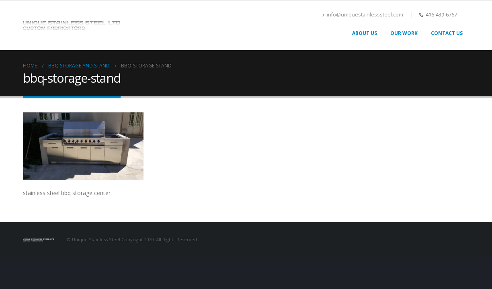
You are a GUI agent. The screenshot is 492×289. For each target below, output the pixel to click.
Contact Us (447, 33)
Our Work (404, 33)
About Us (364, 33)
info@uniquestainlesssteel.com (362, 14)
